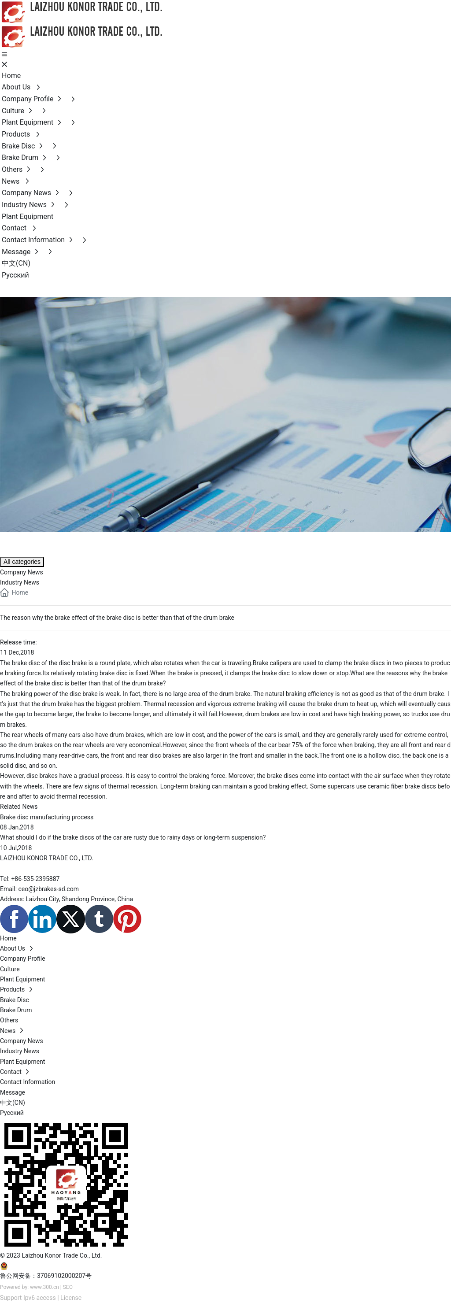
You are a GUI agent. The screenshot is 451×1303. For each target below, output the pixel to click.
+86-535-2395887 (35, 878)
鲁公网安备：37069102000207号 (46, 1275)
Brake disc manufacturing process (46, 817)
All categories (22, 561)
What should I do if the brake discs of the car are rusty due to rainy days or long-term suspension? (133, 837)
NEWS (24, 542)
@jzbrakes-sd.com (53, 888)
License (70, 1297)
